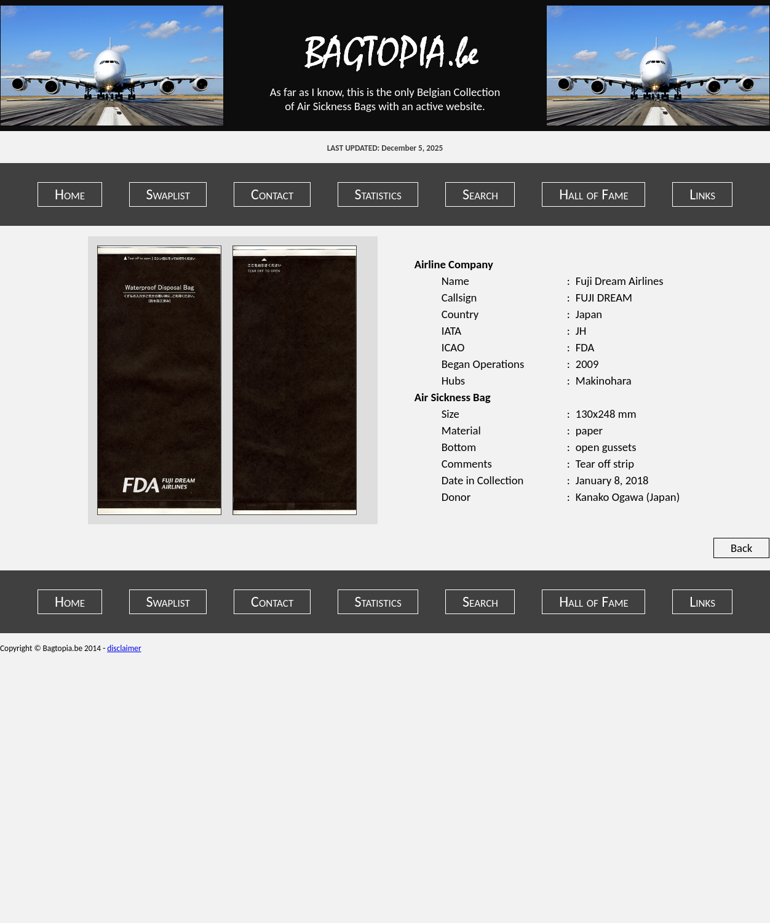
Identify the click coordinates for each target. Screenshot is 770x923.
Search (480, 194)
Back (741, 548)
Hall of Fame (594, 194)
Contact (272, 194)
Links (702, 194)
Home (70, 194)
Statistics (378, 194)
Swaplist (167, 194)
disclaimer (124, 648)
